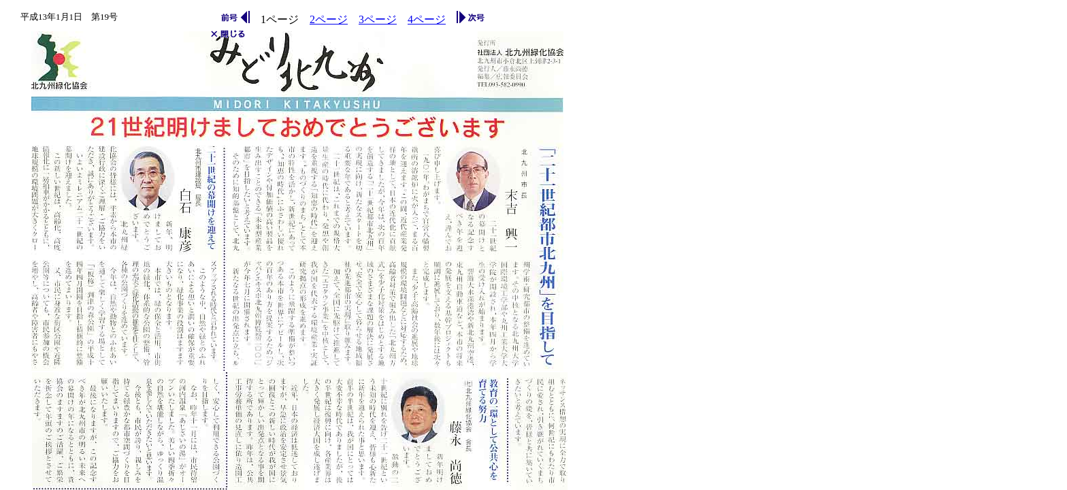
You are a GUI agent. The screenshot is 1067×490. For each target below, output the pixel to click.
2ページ (329, 19)
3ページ (378, 19)
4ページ (427, 19)
